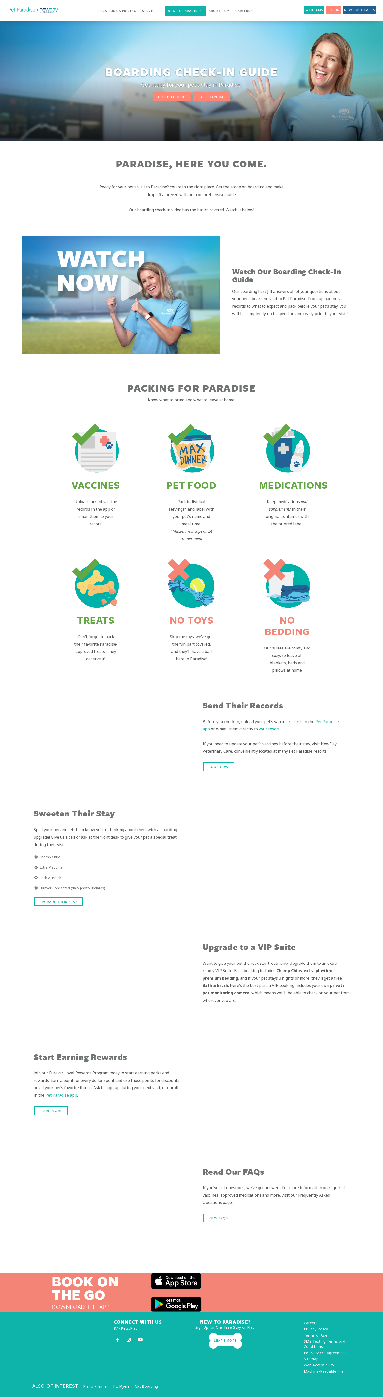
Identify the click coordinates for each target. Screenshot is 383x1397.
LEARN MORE (51, 1110)
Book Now (219, 766)
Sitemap (311, 1359)
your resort (269, 729)
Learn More (225, 1340)
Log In (333, 9)
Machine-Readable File (324, 1371)
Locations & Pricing (117, 10)
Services (152, 10)
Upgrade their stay (59, 901)
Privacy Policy (316, 1329)
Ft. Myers (121, 1386)
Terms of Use (315, 1335)
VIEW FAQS (218, 1218)
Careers (244, 10)
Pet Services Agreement (325, 1352)
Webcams (314, 9)
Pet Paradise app (61, 1095)
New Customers (359, 9)
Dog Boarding (172, 96)
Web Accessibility (319, 1365)
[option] (121, 295)
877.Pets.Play (126, 1328)
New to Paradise (185, 10)
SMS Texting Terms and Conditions (325, 1344)
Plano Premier (95, 1386)
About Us (219, 10)
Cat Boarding (212, 96)
